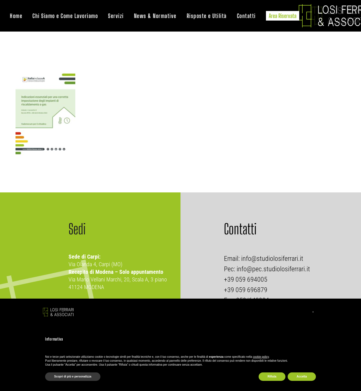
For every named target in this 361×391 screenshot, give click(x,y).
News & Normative (155, 15)
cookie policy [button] (261, 356)
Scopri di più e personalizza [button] (72, 376)
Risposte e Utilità (207, 15)
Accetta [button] (302, 376)
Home (16, 15)
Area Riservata (282, 15)
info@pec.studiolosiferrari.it (273, 269)
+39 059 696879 (245, 290)
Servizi (116, 15)
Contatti (246, 15)
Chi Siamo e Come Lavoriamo (65, 15)
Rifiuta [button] (272, 376)
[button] (313, 312)
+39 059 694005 (245, 279)
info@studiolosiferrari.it (271, 259)
